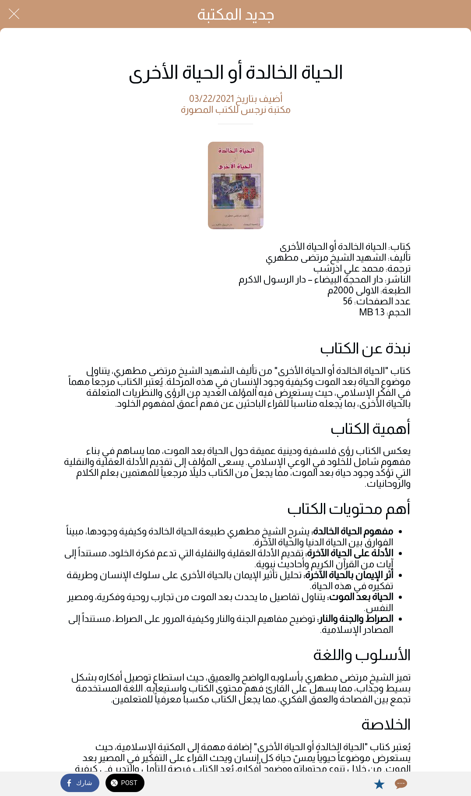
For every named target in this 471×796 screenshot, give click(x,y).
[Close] (14, 14)
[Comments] (400, 783)
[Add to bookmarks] (379, 783)
